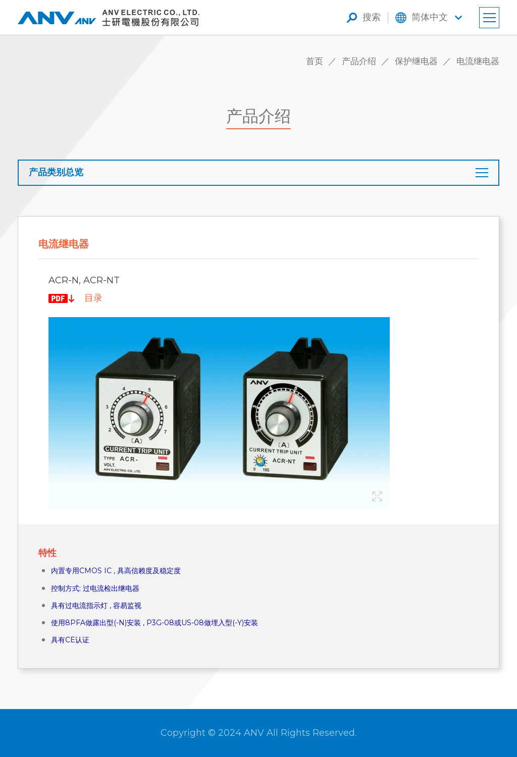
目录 (93, 298)
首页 (314, 61)
